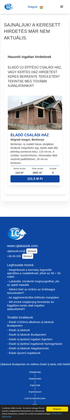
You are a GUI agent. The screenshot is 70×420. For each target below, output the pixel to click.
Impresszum (35, 392)
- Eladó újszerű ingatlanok (24, 353)
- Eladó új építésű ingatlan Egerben (29, 339)
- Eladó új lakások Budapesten (26, 334)
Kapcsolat (35, 385)
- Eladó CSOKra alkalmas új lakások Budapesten (30, 323)
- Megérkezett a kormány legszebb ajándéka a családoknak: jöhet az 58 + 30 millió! (33, 273)
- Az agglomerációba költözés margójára (33, 297)
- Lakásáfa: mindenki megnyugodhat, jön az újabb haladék (33, 283)
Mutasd (32, 251)
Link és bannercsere (35, 398)
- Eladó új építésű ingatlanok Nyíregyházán (34, 343)
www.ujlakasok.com (22, 246)
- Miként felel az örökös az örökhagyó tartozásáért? (31, 291)
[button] (35, 7)
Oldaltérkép (35, 372)
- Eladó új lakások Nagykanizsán (28, 348)
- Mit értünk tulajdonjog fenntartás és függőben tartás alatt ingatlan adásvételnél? (30, 305)
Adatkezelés (35, 378)
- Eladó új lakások (18, 330)
